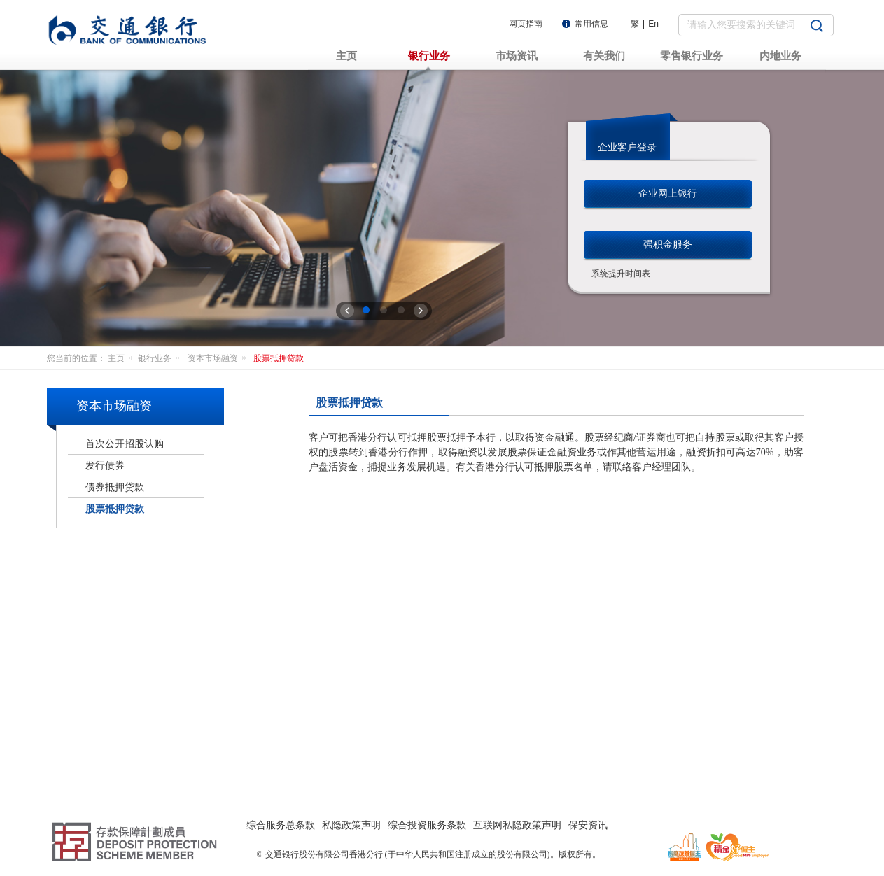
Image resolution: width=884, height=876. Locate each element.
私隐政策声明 (351, 825)
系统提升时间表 (620, 273)
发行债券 (105, 465)
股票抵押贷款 (278, 358)
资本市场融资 (219, 358)
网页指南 (525, 24)
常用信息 (591, 24)
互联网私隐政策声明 (517, 825)
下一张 (420, 310)
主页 (123, 358)
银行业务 (161, 358)
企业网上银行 (667, 193)
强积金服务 (667, 244)
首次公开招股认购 (124, 443)
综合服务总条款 (280, 825)
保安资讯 (588, 825)
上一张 (347, 310)
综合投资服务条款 (427, 825)
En (653, 24)
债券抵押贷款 (114, 487)
